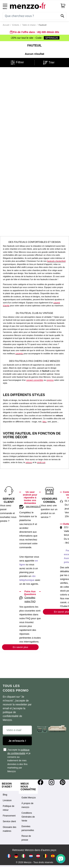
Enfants (15, 25)
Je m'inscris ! (17, 740)
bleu (44, 421)
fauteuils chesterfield (56, 261)
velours (29, 462)
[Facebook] (40, 782)
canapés (19, 353)
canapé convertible (34, 380)
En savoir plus (20, 647)
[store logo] (34, 5)
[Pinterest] (62, 782)
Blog (5, 794)
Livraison (7, 800)
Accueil (6, 25)
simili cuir (41, 462)
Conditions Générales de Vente (28, 817)
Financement (9, 815)
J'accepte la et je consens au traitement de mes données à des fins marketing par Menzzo (17, 760)
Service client (9, 821)
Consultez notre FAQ (30, 599)
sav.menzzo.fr (33, 506)
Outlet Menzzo (29, 797)
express (50, 380)
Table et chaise (29, 25)
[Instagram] (51, 782)
